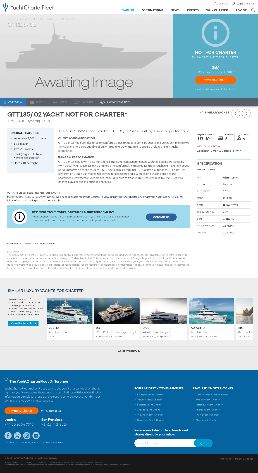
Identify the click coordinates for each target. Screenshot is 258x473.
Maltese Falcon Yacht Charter (211, 394)
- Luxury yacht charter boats (39, 7)
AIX (240, 328)
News (175, 10)
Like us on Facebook (8, 435)
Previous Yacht (235, 113)
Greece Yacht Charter (149, 409)
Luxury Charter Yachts (18, 18)
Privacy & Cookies (244, 458)
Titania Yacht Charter (207, 414)
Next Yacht (246, 113)
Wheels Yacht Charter (207, 399)
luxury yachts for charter (222, 89)
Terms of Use (224, 458)
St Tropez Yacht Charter (150, 394)
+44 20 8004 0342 (19, 424)
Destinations (152, 10)
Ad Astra (198, 328)
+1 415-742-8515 (54, 424)
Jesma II (55, 328)
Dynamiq (162, 131)
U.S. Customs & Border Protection (36, 243)
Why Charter (217, 10)
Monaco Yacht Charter (149, 399)
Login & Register (246, 3)
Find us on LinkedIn (36, 435)
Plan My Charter (21, 410)
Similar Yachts (217, 112)
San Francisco (51, 420)
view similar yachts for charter (120, 196)
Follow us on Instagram (26, 435)
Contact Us (161, 217)
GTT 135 (228, 198)
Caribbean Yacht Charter (151, 419)
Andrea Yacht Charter (207, 409)
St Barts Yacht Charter (149, 404)
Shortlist (223, 3)
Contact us (53, 411)
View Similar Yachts (215, 80)
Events (193, 10)
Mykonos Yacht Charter (150, 414)
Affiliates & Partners (53, 442)
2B (98, 328)
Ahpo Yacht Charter (206, 419)
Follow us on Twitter (17, 435)
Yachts (128, 10)
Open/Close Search (253, 10)
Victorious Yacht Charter (209, 404)
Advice (241, 10)
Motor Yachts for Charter (45, 18)
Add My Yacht (30, 442)
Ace (146, 328)
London (10, 420)
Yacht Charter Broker (167, 196)
